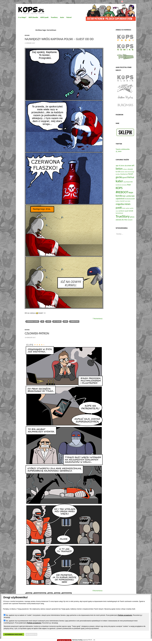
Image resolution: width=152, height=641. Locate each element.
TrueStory (123, 216)
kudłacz (118, 201)
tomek (131, 211)
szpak (126, 211)
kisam (128, 182)
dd (42, 321)
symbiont (121, 211)
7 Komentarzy (98, 318)
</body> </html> (76, 12)
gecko (119, 177)
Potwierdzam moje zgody (13, 634)
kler (131, 182)
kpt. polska (57, 321)
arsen (129, 165)
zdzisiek (118, 220)
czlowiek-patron (40, 593)
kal (132, 177)
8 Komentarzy (98, 590)
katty (124, 182)
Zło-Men (125, 220)
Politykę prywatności (125, 615)
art (133, 165)
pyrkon (127, 208)
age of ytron (120, 165)
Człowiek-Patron (37, 333)
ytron (132, 217)
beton (119, 168)
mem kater (127, 201)
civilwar (125, 169)
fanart (130, 174)
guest (48, 321)
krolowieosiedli (130, 199)
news (127, 204)
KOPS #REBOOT (122, 190)
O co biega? (22, 17)
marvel (122, 201)
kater (119, 181)
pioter (124, 208)
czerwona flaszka (32, 321)
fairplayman (124, 174)
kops (129, 184)
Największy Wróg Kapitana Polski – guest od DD (59, 39)
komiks (27, 35)
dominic (122, 171)
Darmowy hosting (77, 640)
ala (126, 165)
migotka (120, 204)
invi (129, 177)
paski (65, 321)
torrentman (75, 321)
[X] (94, 640)
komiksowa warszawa (121, 185)
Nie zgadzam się (31, 634)
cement (29, 593)
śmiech (57, 593)
